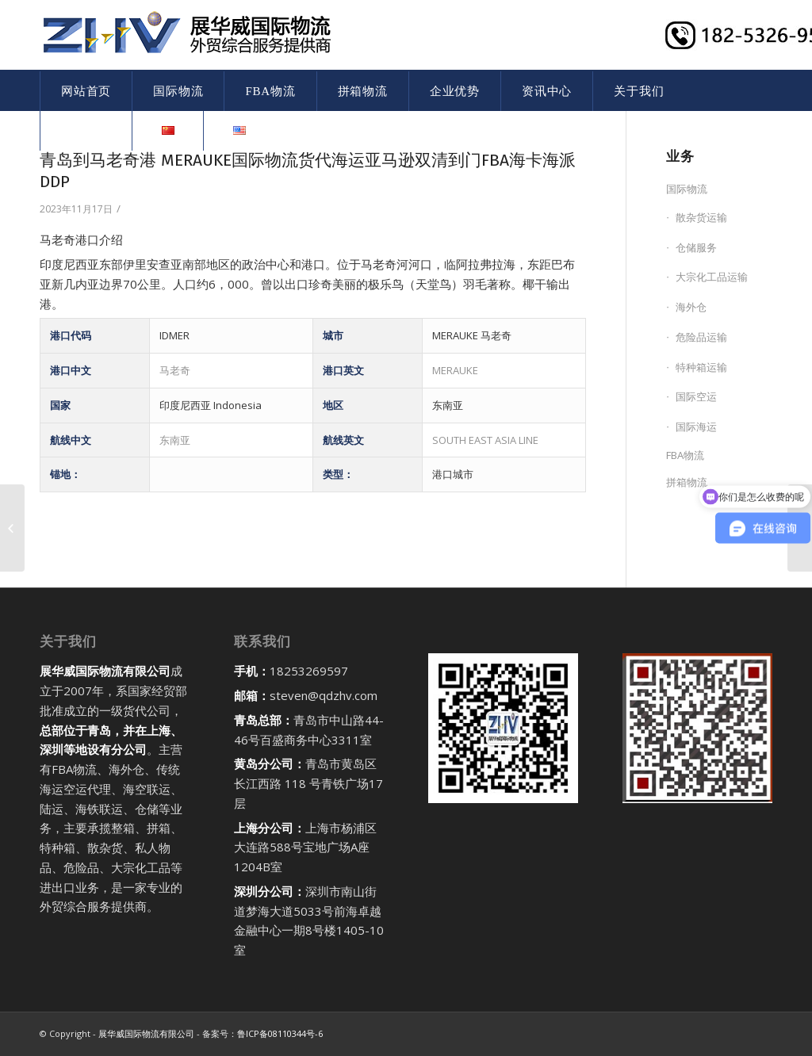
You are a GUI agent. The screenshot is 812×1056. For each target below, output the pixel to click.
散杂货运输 (701, 217)
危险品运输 (701, 337)
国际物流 (686, 189)
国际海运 (696, 426)
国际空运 (696, 396)
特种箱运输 (701, 367)
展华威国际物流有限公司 (146, 1033)
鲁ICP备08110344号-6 (280, 1033)
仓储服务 (696, 247)
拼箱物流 (686, 482)
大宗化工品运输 (712, 277)
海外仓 (691, 307)
